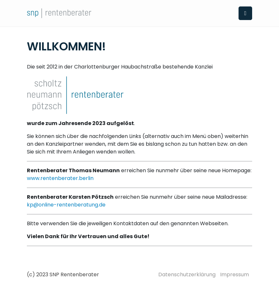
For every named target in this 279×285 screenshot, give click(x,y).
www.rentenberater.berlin (60, 178)
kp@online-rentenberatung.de (66, 204)
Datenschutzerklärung (187, 274)
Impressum (234, 274)
